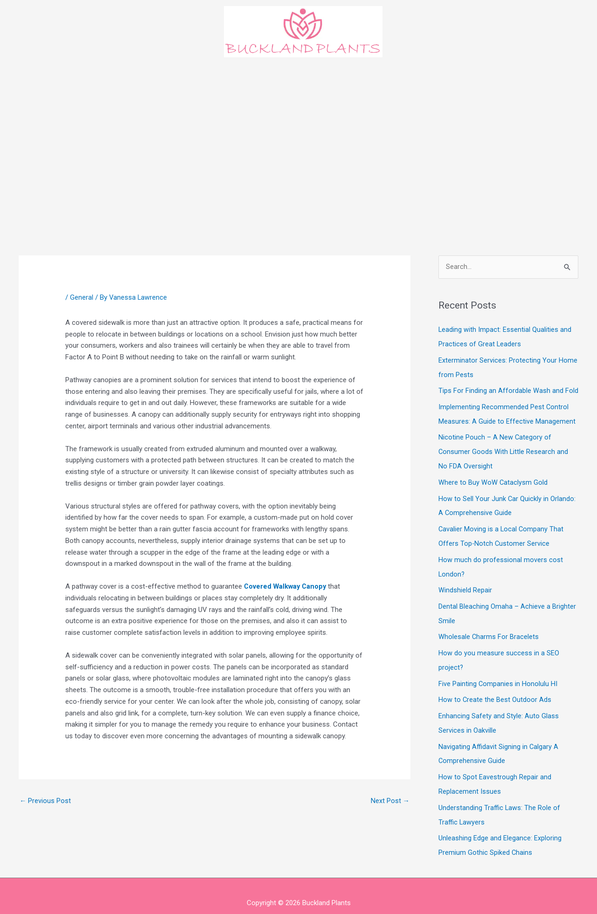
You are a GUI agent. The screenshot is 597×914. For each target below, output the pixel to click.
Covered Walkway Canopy (286, 586)
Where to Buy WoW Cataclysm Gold (493, 478)
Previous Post (45, 801)
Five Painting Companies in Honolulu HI (498, 674)
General (81, 297)
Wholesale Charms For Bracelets (488, 629)
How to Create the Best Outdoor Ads (495, 690)
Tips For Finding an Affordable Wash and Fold (508, 389)
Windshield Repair (465, 583)
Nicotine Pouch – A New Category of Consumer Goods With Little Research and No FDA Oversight (503, 449)
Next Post (390, 801)
